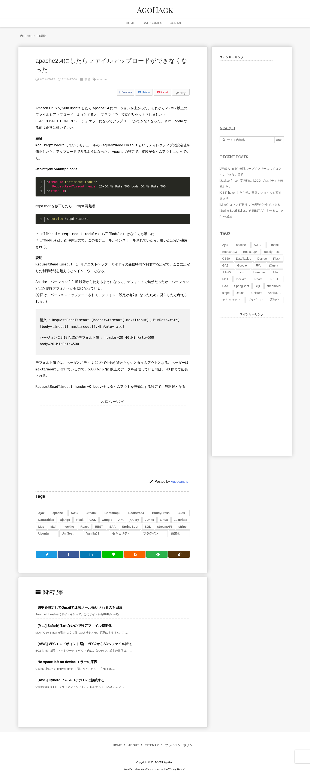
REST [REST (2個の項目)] (99, 526)
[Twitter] (46, 554)
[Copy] (181, 92)
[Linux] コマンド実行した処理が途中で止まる (250, 204)
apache (102, 79)
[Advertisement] (76, 436)
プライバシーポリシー (180, 745)
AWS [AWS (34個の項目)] (74, 513)
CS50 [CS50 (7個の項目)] (181, 513)
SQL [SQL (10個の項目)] (148, 526)
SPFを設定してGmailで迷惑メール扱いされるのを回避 (80, 607)
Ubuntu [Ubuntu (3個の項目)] (43, 533)
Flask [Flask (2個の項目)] (80, 519)
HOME (28, 35)
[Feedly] (157, 554)
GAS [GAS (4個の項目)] (93, 519)
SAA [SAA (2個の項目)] (112, 526)
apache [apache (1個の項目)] (57, 513)
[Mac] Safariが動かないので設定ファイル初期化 (75, 626)
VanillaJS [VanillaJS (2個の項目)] (92, 533)
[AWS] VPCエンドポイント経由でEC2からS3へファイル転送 (85, 644)
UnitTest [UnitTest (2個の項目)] (67, 533)
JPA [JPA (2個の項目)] (121, 519)
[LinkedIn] (90, 554)
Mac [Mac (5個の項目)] (41, 526)
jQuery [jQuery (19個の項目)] (134, 519)
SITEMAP (152, 745)
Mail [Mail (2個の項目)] (53, 526)
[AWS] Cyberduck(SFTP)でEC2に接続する (71, 680)
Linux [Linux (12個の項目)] (164, 519)
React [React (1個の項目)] (85, 526)
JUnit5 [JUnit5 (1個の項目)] (149, 519)
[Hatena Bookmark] (144, 92)
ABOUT (133, 745)
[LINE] (112, 554)
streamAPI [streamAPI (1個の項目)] (164, 526)
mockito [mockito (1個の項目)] (68, 526)
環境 (43, 35)
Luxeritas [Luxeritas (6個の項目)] (180, 519)
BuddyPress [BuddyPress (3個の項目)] (161, 513)
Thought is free (176, 769)
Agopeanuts (179, 481)
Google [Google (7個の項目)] (107, 519)
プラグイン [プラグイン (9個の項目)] (150, 533)
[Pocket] (162, 92)
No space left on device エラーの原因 (67, 662)
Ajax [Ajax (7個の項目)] (41, 513)
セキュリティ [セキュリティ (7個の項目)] (121, 533)
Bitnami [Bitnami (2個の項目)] (90, 513)
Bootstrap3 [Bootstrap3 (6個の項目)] (112, 513)
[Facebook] (125, 92)
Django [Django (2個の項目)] (65, 519)
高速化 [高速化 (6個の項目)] (175, 533)
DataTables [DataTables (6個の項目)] (46, 519)
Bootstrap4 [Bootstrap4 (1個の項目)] (136, 513)
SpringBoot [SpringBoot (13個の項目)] (130, 526)
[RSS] (134, 554)
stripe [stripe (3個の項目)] (182, 526)
